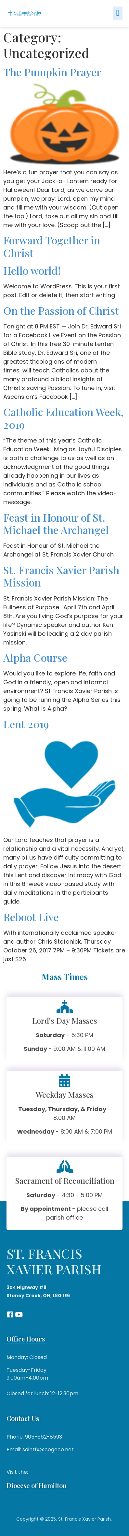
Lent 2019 (26, 724)
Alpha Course (35, 657)
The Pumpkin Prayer (52, 72)
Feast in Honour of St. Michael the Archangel (56, 523)
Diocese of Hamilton (36, 1485)
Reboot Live (31, 917)
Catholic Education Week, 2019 (63, 418)
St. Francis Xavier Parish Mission (61, 576)
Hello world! (32, 270)
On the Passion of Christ (61, 310)
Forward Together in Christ (51, 246)
